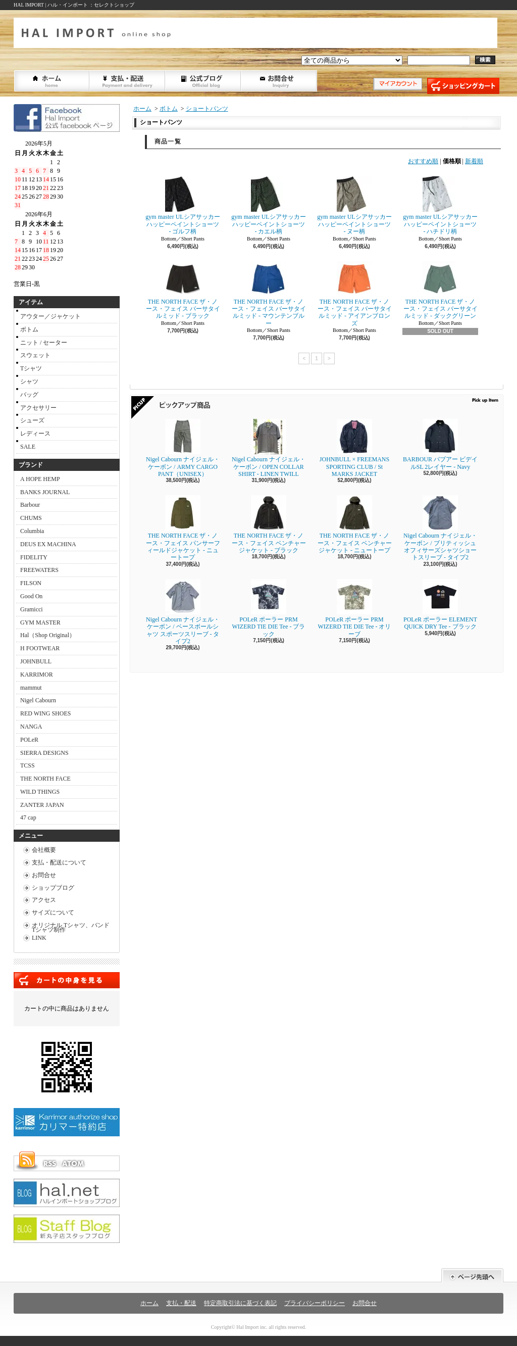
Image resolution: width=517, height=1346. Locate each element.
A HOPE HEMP (40, 479)
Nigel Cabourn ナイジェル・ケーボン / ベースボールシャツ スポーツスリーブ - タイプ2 (183, 612)
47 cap (28, 817)
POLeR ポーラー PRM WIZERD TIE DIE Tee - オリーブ (354, 608)
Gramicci (31, 609)
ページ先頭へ (472, 1275)
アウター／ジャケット (50, 316)
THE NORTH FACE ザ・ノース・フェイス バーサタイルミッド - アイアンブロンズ (355, 294)
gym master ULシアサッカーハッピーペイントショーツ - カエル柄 (268, 205)
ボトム (29, 329)
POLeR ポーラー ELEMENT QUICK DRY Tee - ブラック (440, 604)
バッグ (29, 394)
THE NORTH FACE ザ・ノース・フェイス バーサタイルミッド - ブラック (183, 290)
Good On (31, 596)
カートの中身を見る (67, 980)
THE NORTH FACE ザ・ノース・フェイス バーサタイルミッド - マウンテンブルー (269, 294)
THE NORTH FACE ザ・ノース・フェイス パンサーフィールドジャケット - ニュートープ (183, 528)
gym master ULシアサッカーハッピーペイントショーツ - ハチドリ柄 (440, 205)
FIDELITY (33, 557)
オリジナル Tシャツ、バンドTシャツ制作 (71, 927)
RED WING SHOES (45, 713)
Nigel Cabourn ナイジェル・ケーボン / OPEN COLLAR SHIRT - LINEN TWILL (268, 448)
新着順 (474, 161)
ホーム (52, 80)
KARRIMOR (36, 674)
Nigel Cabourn (38, 700)
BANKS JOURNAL (45, 492)
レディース (35, 433)
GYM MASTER (40, 622)
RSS (49, 1163)
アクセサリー (38, 407)
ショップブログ (203, 80)
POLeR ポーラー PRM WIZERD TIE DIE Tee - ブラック (268, 608)
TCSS (27, 765)
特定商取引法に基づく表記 (240, 1303)
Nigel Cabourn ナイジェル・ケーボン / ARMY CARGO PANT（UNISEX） (183, 448)
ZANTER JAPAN (42, 804)
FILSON (30, 583)
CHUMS (31, 517)
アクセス (44, 899)
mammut (31, 687)
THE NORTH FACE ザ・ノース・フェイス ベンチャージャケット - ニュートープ (357, 524)
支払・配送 (181, 1303)
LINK (39, 937)
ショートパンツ (207, 108)
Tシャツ (31, 368)
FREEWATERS (39, 569)
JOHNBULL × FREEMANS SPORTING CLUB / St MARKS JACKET (354, 448)
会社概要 (44, 849)
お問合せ (279, 80)
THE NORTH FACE (45, 778)
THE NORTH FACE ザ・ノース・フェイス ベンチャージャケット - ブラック (269, 524)
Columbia (32, 531)
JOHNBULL (35, 661)
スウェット (35, 355)
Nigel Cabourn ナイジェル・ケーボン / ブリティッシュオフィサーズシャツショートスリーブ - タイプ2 (440, 528)
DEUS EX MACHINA (48, 544)
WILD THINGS (40, 791)
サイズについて (53, 912)
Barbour (30, 504)
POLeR (29, 739)
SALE (27, 446)
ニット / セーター (43, 342)
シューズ (32, 420)
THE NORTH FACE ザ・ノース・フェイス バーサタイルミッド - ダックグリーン (440, 290)
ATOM (74, 1163)
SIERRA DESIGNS (44, 752)
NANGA (31, 726)
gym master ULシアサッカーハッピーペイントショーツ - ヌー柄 (354, 205)
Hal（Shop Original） (47, 635)
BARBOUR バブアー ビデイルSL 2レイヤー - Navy (440, 444)
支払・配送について (128, 80)
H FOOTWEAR (40, 648)
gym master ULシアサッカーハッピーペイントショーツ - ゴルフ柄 (182, 205)
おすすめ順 (423, 161)
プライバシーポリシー (314, 1303)
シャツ (29, 381)
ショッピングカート (463, 86)
